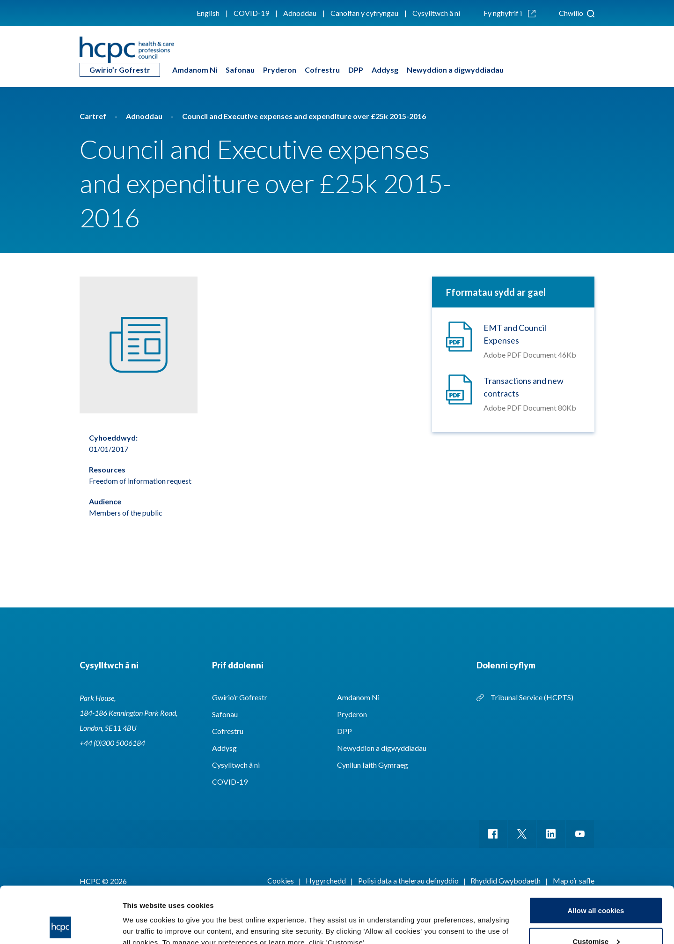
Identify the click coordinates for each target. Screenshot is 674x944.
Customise (596, 888)
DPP (355, 69)
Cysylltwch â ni (436, 12)
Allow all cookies (596, 858)
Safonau (240, 69)
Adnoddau (299, 12)
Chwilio (576, 12)
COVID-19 (251, 12)
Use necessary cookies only (596, 919)
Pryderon (279, 69)
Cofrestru (322, 69)
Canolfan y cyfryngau (364, 12)
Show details (144, 915)
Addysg (385, 69)
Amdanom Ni (194, 69)
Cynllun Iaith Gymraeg (372, 764)
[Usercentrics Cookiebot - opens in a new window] (61, 926)
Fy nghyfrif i (509, 12)
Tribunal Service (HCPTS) (532, 697)
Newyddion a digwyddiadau (455, 69)
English (208, 12)
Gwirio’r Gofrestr (119, 69)
